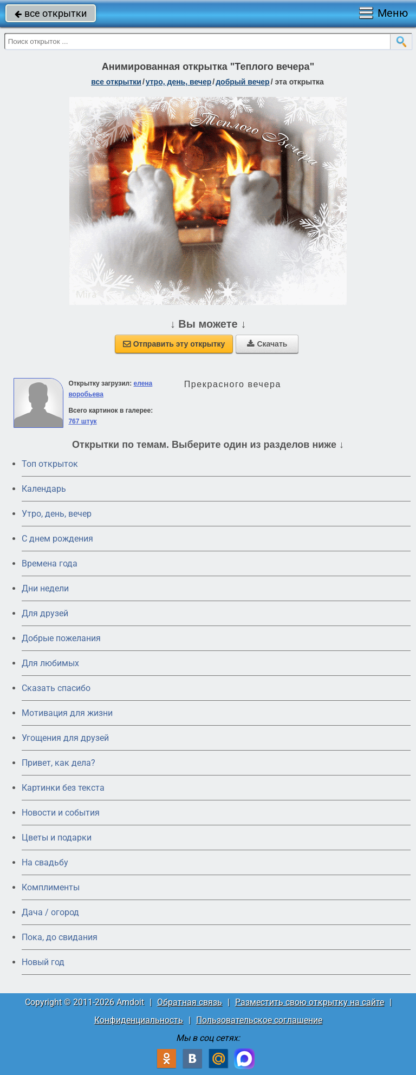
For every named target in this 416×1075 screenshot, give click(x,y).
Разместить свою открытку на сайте (309, 1002)
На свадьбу (45, 862)
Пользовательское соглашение (259, 1020)
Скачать (267, 344)
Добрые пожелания (61, 638)
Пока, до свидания (60, 937)
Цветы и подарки (57, 837)
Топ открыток (50, 464)
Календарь (44, 489)
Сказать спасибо (56, 688)
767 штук (82, 421)
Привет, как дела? (58, 763)
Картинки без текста (63, 788)
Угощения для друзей (65, 738)
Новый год (43, 962)
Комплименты (51, 887)
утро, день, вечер (179, 81)
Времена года (49, 563)
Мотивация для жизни (67, 713)
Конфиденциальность (138, 1020)
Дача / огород (50, 912)
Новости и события (61, 812)
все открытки (51, 13)
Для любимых (50, 663)
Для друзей (45, 613)
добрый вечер (242, 81)
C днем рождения (57, 538)
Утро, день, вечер (57, 514)
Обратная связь (189, 1002)
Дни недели (45, 588)
